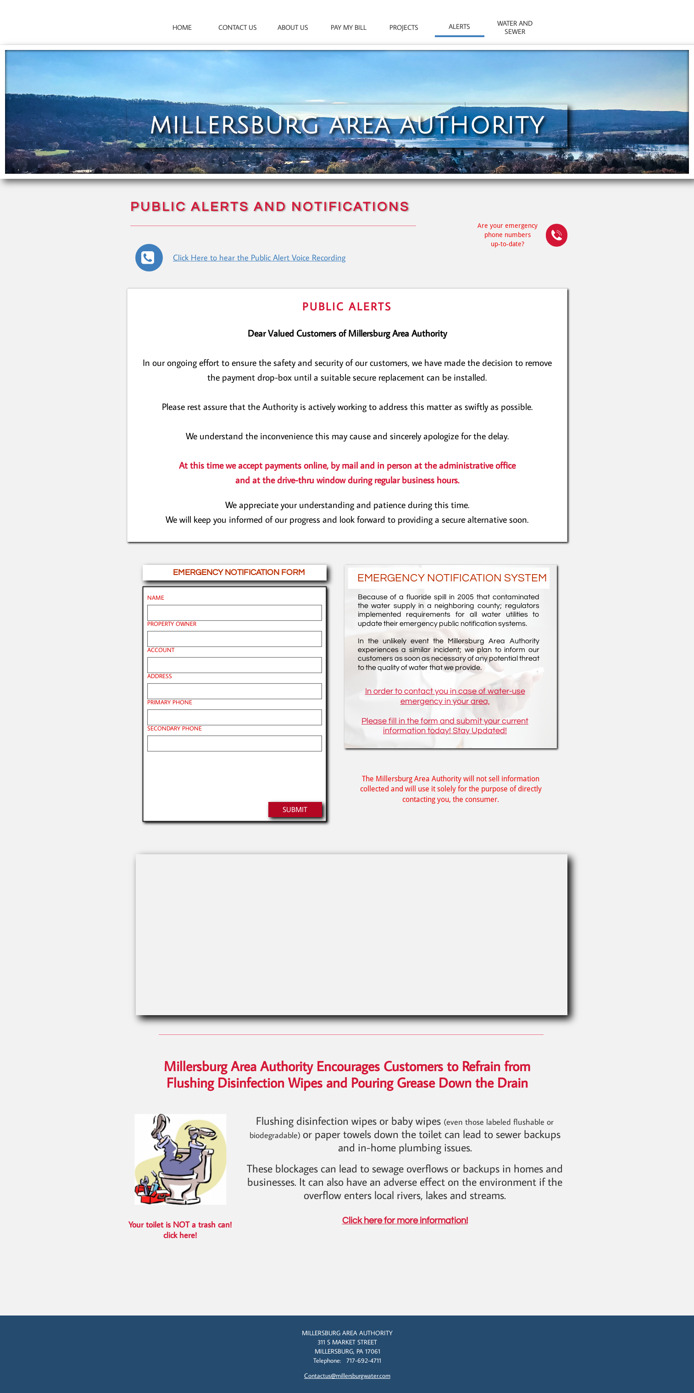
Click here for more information (404, 1220)
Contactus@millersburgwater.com (347, 1375)
